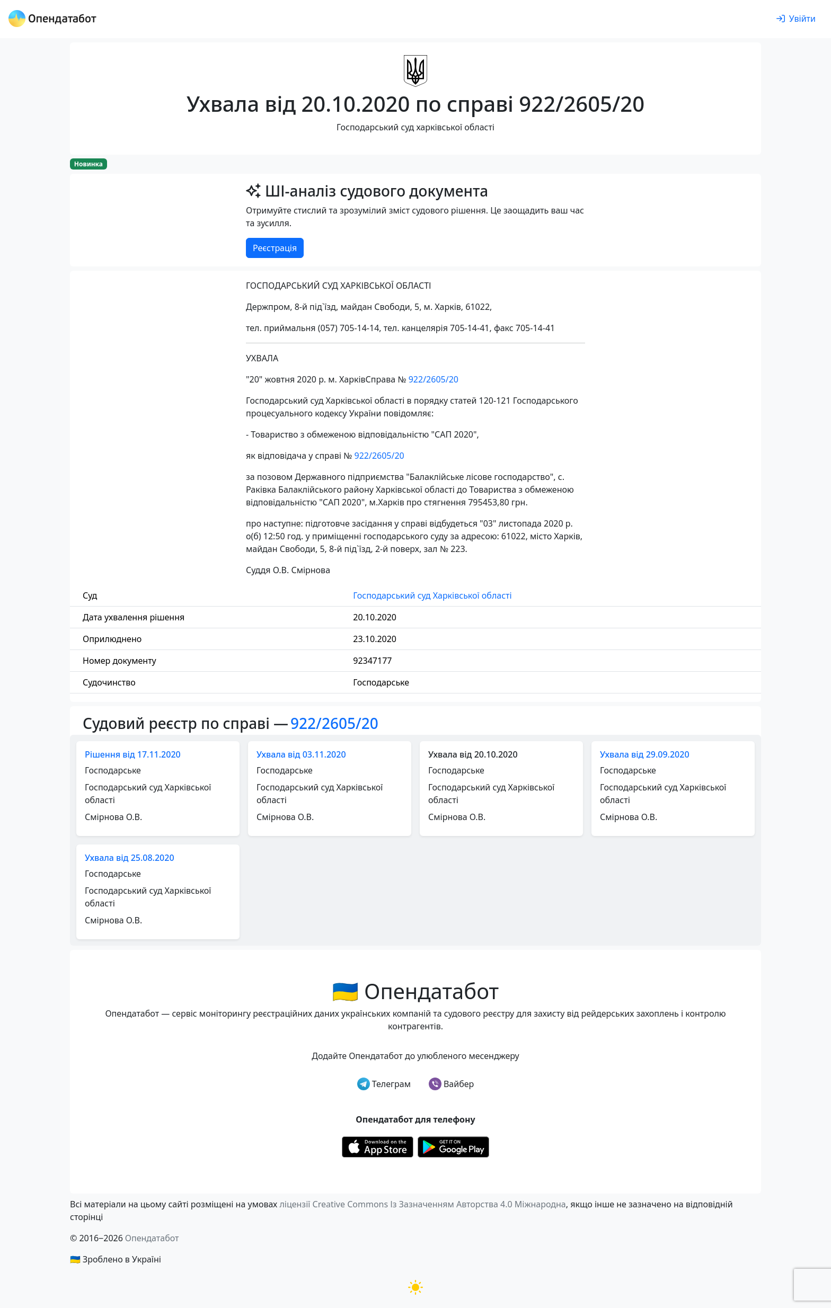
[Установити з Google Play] (453, 1146)
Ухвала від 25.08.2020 (129, 858)
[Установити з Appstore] (377, 1146)
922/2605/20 (433, 379)
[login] (796, 19)
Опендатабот (152, 1238)
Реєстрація (275, 248)
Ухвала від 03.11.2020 (301, 754)
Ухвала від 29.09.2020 (644, 754)
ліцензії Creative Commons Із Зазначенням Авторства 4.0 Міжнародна (422, 1204)
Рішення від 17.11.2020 (133, 754)
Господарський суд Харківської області (432, 595)
